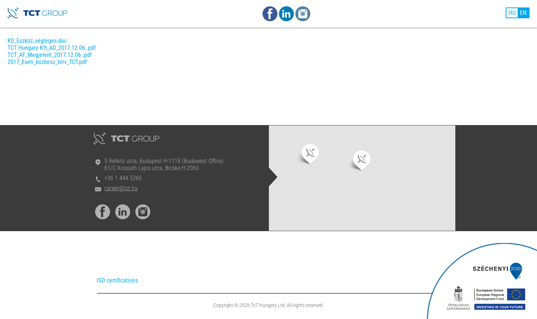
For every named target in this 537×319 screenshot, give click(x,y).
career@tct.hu (121, 188)
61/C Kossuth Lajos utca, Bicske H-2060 (151, 168)
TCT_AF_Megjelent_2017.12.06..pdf (49, 54)
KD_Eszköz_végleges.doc (37, 40)
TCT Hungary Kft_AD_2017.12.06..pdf (51, 47)
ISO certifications (117, 280)
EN (523, 12)
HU (512, 12)
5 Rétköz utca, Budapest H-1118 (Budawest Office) (163, 161)
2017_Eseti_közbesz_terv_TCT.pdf (47, 62)
